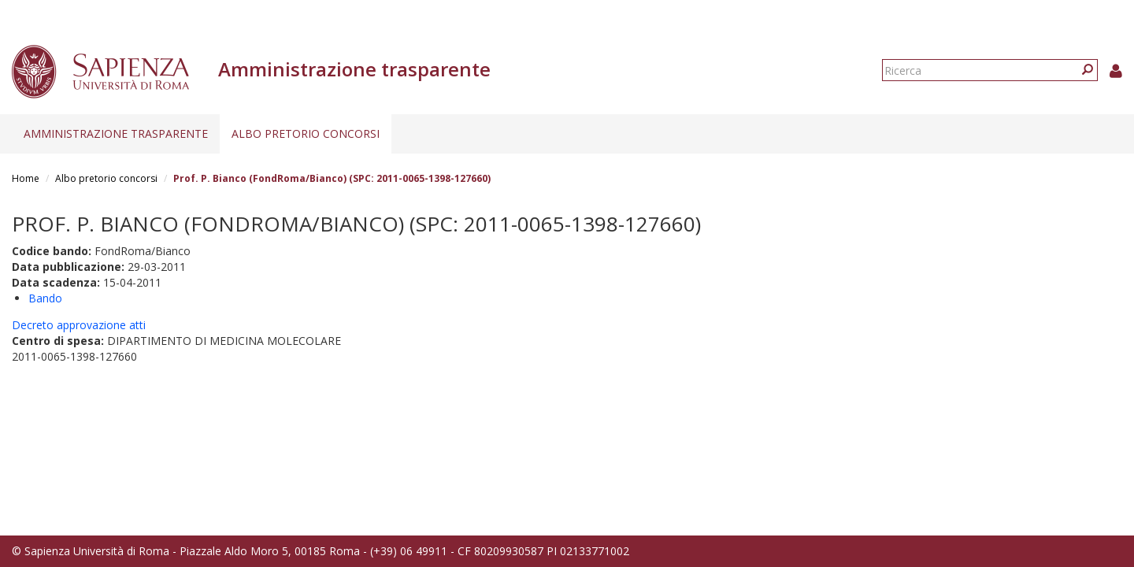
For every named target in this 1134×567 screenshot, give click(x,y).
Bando (45, 298)
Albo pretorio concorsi (306, 133)
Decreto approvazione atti (79, 324)
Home (25, 178)
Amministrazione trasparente (116, 133)
